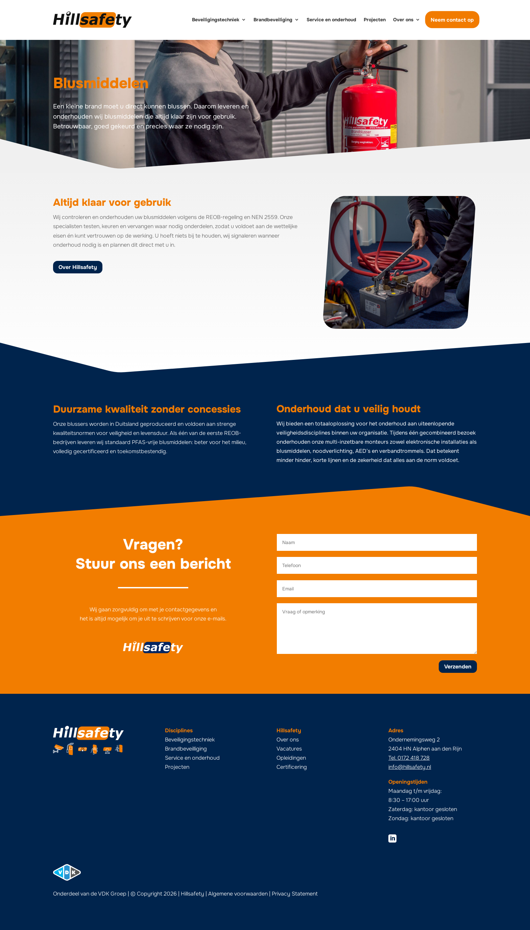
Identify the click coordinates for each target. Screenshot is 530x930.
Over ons (403, 20)
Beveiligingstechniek (215, 20)
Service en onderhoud (331, 20)
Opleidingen (291, 757)
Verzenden (458, 666)
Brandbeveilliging (186, 748)
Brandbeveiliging (273, 20)
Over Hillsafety (77, 267)
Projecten (375, 20)
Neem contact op (452, 19)
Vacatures (289, 748)
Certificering (291, 766)
